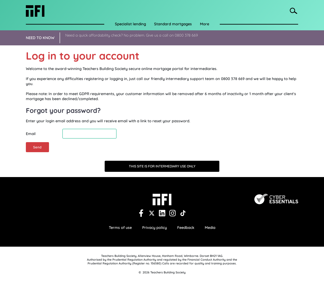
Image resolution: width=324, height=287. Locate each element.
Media (210, 227)
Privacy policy (154, 227)
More (204, 24)
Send (37, 147)
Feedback (185, 227)
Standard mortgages (173, 24)
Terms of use (120, 227)
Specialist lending (130, 24)
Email (31, 133)
